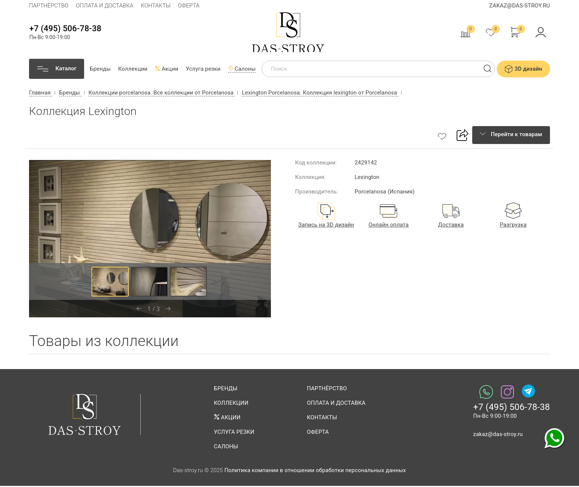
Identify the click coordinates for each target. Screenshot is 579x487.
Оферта (188, 5)
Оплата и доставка (104, 5)
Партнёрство (48, 5)
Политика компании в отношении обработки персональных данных (315, 471)
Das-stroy (289, 32)
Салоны (242, 70)
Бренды (100, 70)
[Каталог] (56, 70)
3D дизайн (523, 70)
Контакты (155, 5)
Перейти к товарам (511, 135)
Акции (166, 70)
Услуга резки (203, 70)
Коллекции (133, 70)
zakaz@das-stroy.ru (519, 5)
